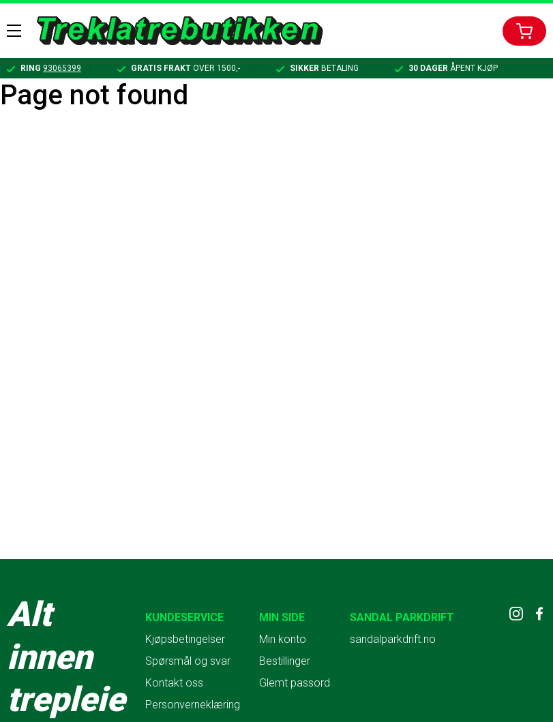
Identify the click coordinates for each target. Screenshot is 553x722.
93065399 (62, 68)
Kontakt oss (174, 682)
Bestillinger (284, 661)
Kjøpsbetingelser (185, 639)
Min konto (282, 639)
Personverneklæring (192, 704)
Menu (14, 31)
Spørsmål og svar (187, 661)
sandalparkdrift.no (393, 639)
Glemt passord (294, 682)
